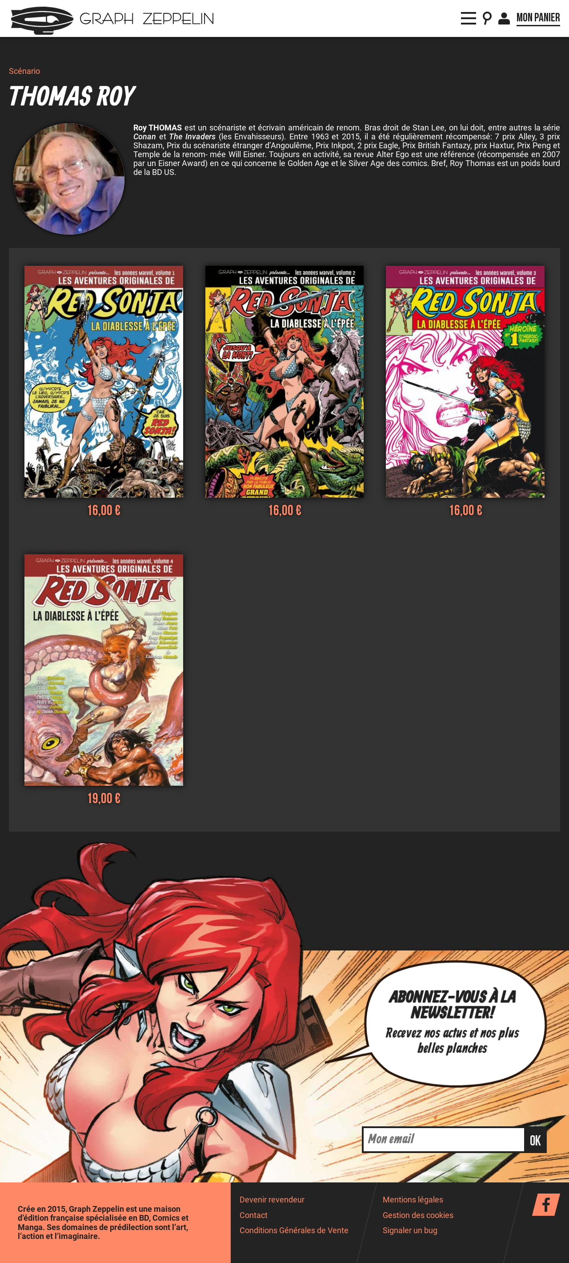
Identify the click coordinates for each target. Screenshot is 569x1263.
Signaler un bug (410, 1230)
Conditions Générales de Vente (294, 1230)
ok (535, 1141)
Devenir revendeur (272, 1199)
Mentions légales (413, 1199)
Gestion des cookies (418, 1215)
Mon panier (538, 18)
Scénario (24, 71)
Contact (254, 1215)
